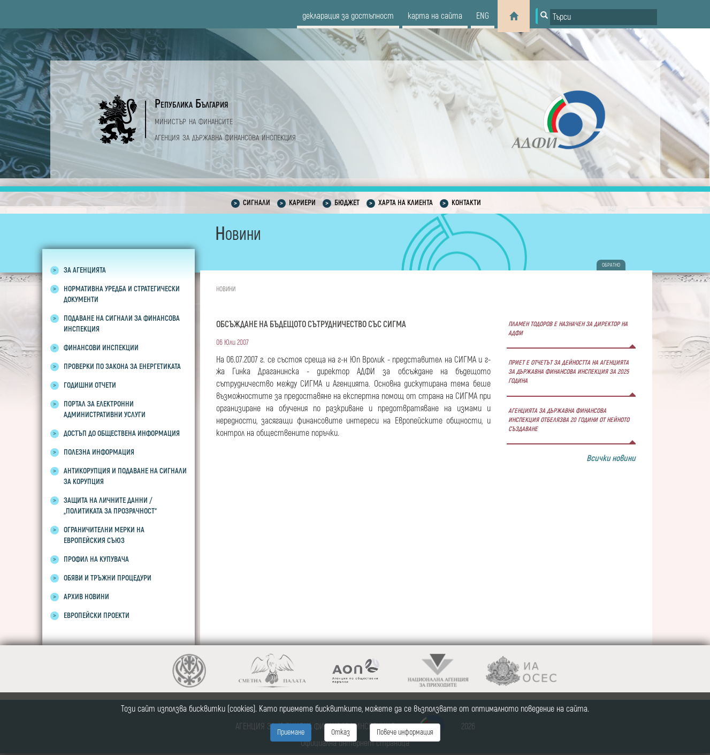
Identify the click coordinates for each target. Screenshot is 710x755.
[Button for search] (543, 16)
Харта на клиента (405, 202)
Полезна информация (99, 452)
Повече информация (405, 732)
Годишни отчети (90, 385)
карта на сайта (435, 16)
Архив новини (86, 596)
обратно (611, 265)
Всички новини (611, 458)
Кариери (302, 202)
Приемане (290, 732)
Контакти (466, 202)
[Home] (514, 16)
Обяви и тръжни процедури (107, 578)
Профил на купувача (96, 559)
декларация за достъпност (348, 16)
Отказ (340, 732)
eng (482, 16)
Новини (225, 289)
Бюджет (347, 202)
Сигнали (256, 202)
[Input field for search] (603, 17)
